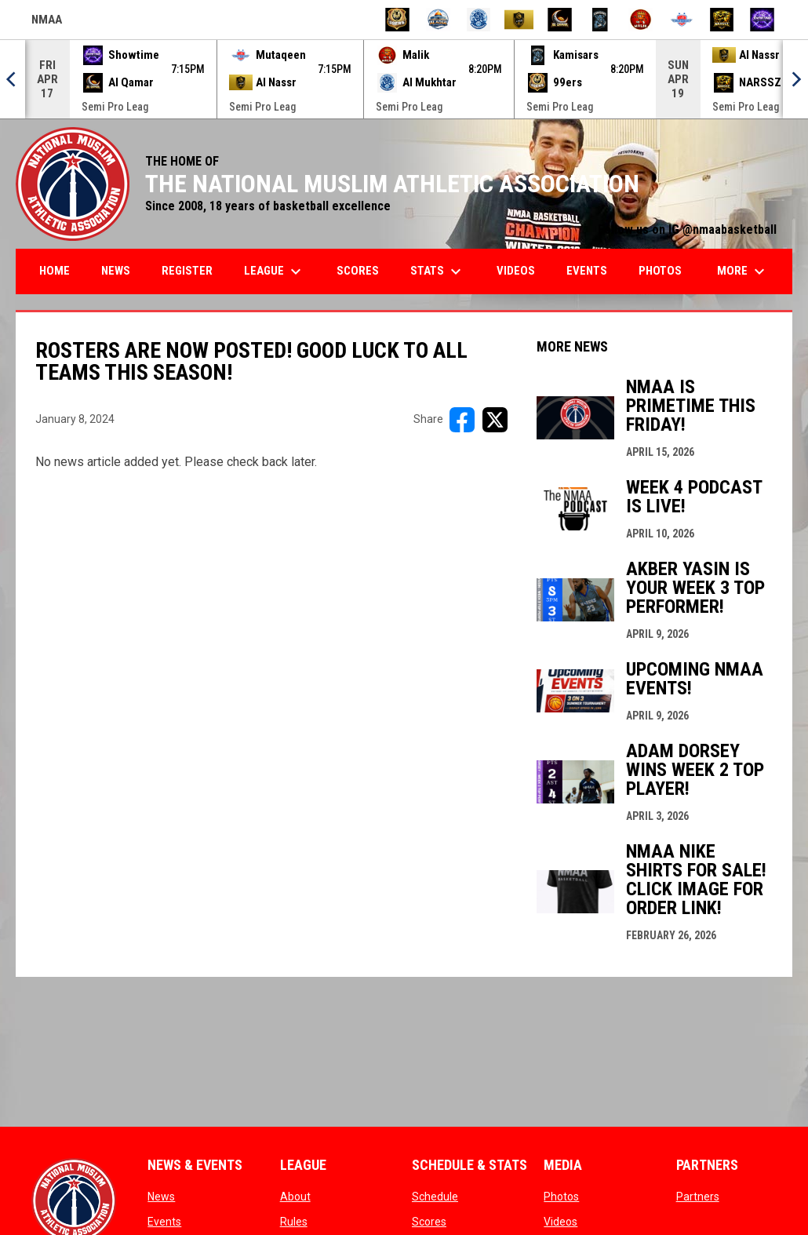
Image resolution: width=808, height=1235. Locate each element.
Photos (561, 1196)
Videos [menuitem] (516, 271)
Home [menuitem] (54, 271)
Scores (429, 1221)
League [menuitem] (274, 271)
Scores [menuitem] (358, 271)
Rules (294, 1221)
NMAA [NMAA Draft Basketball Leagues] (46, 22)
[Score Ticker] (404, 79)
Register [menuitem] (187, 271)
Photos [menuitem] (660, 271)
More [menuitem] (743, 271)
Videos (560, 1221)
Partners (697, 1196)
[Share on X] (495, 419)
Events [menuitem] (586, 271)
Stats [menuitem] (437, 271)
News (161, 1196)
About (295, 1196)
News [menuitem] (115, 271)
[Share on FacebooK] (462, 419)
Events (164, 1221)
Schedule (435, 1196)
